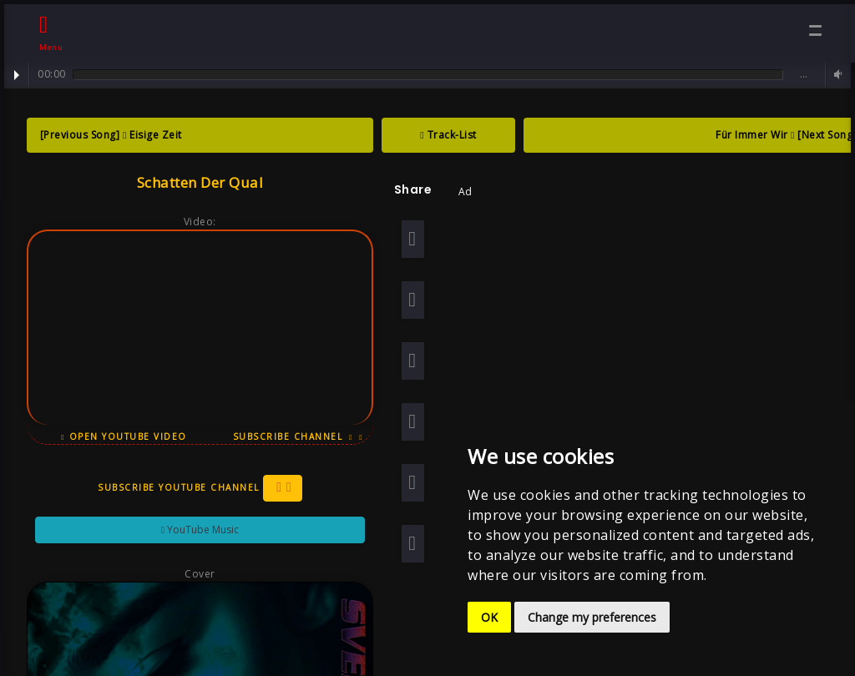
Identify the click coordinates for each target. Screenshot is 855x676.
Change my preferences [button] (592, 617)
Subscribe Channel (293, 436)
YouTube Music (195, 529)
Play (16, 75)
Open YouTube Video (118, 436)
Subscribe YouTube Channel (195, 488)
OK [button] (489, 617)
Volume (835, 75)
